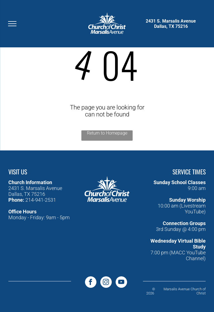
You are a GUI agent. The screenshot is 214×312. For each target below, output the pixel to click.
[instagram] (106, 282)
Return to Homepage (107, 133)
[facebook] (90, 282)
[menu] (12, 23)
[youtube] (121, 282)
